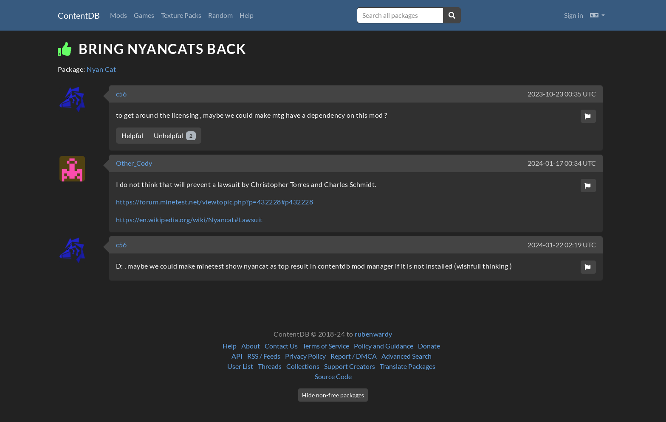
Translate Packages (407, 366)
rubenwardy (373, 334)
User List (240, 366)
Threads (270, 366)
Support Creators (349, 366)
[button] (597, 15)
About (250, 346)
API (237, 356)
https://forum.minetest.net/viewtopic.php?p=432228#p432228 (214, 202)
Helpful (132, 135)
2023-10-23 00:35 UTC (562, 94)
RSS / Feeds (263, 356)
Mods (118, 15)
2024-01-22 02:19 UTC (562, 245)
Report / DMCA (353, 356)
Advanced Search (406, 356)
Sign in (573, 15)
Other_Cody (134, 163)
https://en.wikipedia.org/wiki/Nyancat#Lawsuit (189, 219)
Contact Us (281, 346)
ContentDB (79, 15)
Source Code (333, 376)
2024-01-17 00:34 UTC (562, 163)
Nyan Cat (101, 69)
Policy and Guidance (383, 346)
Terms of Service (325, 346)
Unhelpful (175, 135)
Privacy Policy (305, 356)
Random (220, 15)
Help (247, 15)
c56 (121, 94)
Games (144, 15)
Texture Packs (181, 15)
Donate (429, 346)
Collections (302, 366)
